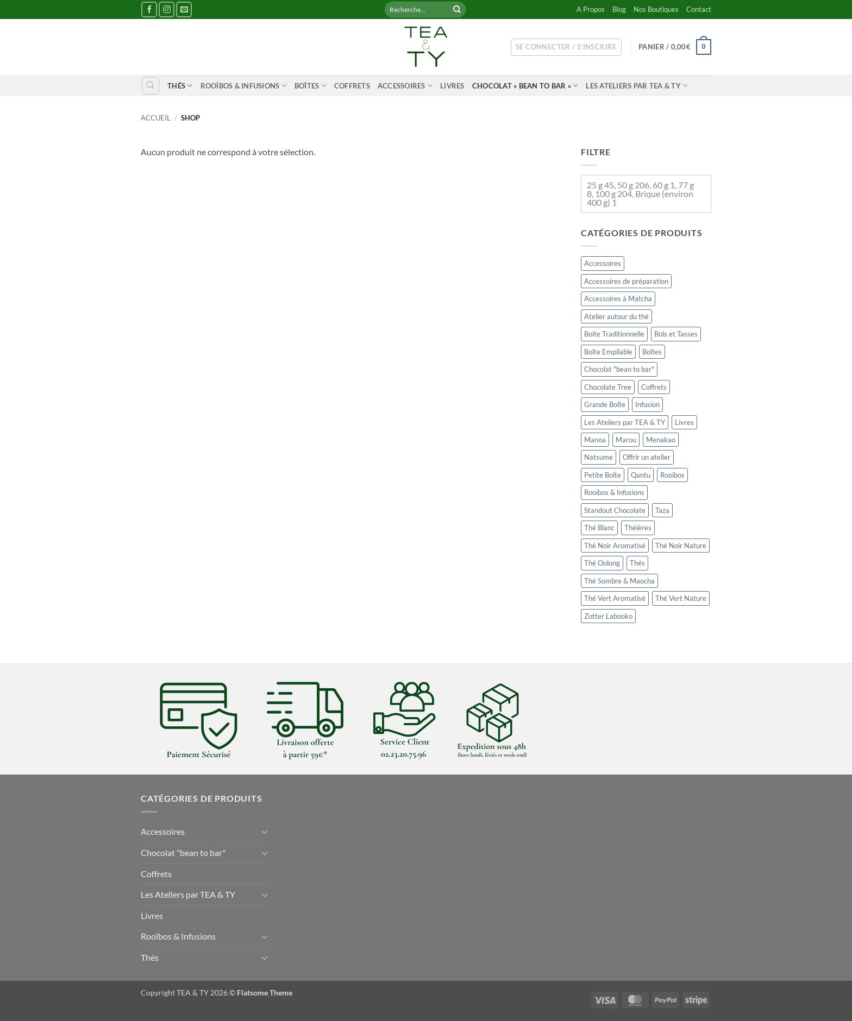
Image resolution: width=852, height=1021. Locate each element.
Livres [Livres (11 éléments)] (684, 422)
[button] (566, 47)
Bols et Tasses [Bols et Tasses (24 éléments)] (676, 333)
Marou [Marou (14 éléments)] (626, 439)
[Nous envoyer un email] (184, 9)
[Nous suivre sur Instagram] (166, 9)
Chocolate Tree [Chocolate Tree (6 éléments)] (607, 387)
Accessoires (405, 85)
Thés (179, 85)
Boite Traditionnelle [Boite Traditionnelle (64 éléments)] (614, 333)
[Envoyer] (457, 10)
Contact (698, 9)
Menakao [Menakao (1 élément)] (660, 439)
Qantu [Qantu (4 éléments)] (640, 475)
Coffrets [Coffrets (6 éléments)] (654, 387)
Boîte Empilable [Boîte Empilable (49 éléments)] (608, 351)
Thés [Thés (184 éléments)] (637, 563)
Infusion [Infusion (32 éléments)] (647, 404)
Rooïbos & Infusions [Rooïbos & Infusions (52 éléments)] (614, 493)
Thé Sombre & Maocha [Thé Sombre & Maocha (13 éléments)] (619, 580)
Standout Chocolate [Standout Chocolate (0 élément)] (615, 510)
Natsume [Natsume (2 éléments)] (598, 457)
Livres (452, 85)
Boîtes (311, 85)
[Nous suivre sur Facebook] (149, 9)
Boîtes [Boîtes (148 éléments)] (652, 351)
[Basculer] (264, 831)
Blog (619, 9)
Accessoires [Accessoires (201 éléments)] (602, 263)
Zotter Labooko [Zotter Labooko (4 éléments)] (608, 616)
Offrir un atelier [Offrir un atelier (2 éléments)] (647, 457)
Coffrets (352, 85)
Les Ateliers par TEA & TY (637, 85)
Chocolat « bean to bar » (525, 85)
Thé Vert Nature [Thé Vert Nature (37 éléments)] (680, 598)
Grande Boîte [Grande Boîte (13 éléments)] (604, 404)
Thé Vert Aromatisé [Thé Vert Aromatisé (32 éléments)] (615, 598)
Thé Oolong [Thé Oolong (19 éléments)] (602, 563)
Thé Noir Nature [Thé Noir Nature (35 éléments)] (680, 545)
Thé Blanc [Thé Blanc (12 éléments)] (599, 528)
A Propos (591, 9)
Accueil (156, 117)
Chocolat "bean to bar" (183, 852)
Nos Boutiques (656, 9)
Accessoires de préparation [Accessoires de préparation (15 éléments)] (626, 281)
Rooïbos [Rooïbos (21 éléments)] (672, 475)
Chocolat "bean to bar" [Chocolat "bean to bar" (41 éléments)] (619, 369)
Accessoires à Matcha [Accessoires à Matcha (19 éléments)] (618, 298)
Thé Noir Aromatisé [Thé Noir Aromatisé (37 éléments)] (615, 545)
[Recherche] (150, 85)
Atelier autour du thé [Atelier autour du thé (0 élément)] (616, 316)
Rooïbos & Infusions (244, 85)
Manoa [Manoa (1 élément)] (595, 439)
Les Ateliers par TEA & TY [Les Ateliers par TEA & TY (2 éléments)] (624, 422)
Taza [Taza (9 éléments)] (662, 510)
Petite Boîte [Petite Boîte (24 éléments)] (602, 475)
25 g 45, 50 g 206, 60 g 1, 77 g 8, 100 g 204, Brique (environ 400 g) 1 (640, 193)
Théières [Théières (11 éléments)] (637, 528)
